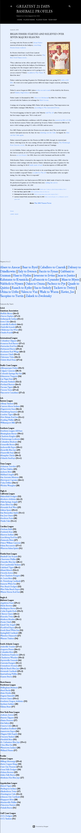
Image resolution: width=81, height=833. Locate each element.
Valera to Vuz (29, 292)
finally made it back (36, 165)
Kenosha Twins (7, 616)
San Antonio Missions (10, 477)
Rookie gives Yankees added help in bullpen (51, 189)
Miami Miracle (6, 570)
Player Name (28, 20)
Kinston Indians (7, 534)
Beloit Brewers (6, 605)
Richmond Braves (8, 348)
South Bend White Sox (10, 630)
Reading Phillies (7, 419)
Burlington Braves (8, 608)
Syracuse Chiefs (7, 354)
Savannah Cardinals (9, 671)
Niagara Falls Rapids (9, 734)
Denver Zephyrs (7, 316)
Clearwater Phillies (8, 559)
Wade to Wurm (49, 292)
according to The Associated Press (46, 108)
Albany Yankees (7, 403)
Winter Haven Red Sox (10, 592)
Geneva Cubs (6, 725)
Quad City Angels (8, 624)
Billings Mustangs (8, 761)
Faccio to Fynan (48, 271)
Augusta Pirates (7, 649)
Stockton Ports (7, 518)
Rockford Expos (7, 627)
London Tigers (7, 414)
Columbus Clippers (9, 340)
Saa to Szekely (42, 288)
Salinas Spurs (6, 510)
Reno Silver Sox (7, 504)
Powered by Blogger (40, 826)
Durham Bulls (6, 529)
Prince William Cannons (11, 542)
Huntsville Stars (7, 452)
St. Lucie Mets (6, 578)
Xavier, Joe (67, 292)
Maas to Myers (70, 279)
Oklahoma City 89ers (9, 329)
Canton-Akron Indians (10, 406)
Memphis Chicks (8, 455)
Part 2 (64, 189)
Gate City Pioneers (8, 766)
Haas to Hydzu (22, 275)
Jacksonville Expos (8, 447)
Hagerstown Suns (8, 409)
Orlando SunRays (8, 458)
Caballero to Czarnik (53, 267)
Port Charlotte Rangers (10, 575)
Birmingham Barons (9, 433)
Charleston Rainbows (10, 654)
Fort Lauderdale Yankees (11, 564)
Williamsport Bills (7, 422)
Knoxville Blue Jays (8, 450)
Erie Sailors (5, 723)
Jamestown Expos (8, 731)
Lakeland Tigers (7, 567)
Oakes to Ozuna (35, 284)
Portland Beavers (8, 384)
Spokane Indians (7, 704)
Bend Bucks (6, 690)
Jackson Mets (6, 471)
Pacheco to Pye (56, 284)
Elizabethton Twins (9, 791)
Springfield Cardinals (9, 633)
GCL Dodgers (6, 816)
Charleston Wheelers (9, 657)
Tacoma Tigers (6, 387)
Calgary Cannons (8, 370)
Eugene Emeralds (8, 695)
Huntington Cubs (8, 794)
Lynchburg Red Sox (9, 537)
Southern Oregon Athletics (12, 701)
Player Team (40, 20)
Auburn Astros (7, 714)
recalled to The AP (39, 173)
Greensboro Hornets (9, 665)
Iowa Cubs (5, 321)
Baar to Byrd (30, 267)
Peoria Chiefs (6, 622)
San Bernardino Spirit (9, 512)
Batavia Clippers (7, 717)
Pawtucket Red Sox (9, 346)
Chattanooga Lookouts (10, 439)
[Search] (69, 6)
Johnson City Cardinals (10, 796)
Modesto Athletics (8, 499)
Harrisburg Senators (9, 411)
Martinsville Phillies (9, 802)
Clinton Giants (7, 613)
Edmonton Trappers (9, 376)
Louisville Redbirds (9, 324)
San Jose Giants (7, 515)
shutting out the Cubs (48, 133)
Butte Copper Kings (9, 764)
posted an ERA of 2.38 (63, 120)
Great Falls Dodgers (9, 769)
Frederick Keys (7, 531)
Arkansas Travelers (8, 466)
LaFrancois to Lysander (45, 279)
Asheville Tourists (8, 646)
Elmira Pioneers (7, 720)
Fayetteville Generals (9, 660)
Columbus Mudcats (9, 441)
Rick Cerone (44, 100)
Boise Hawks (6, 693)
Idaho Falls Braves (8, 775)
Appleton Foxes (7, 602)
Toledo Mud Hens (8, 359)
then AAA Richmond (41, 98)
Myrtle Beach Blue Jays (10, 668)
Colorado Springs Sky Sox (11, 373)
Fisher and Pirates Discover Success (40, 191)
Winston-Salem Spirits (9, 548)
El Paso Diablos (7, 469)
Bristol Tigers (6, 785)
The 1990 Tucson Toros (42, 203)
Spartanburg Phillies (9, 673)
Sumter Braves (6, 676)
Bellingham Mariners (9, 687)
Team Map (52, 20)
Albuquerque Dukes (9, 368)
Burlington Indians (8, 788)
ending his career (51, 183)
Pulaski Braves (6, 807)
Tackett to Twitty (64, 288)
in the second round (43, 90)
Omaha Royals (7, 332)
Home (19, 20)
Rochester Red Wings (10, 351)
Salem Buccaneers (8, 545)
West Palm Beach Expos (10, 589)
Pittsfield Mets (7, 739)
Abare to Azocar (10, 267)
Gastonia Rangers (8, 663)
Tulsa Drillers (6, 482)
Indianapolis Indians (9, 318)
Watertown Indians (8, 747)
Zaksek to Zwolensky (39, 296)
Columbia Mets (7, 652)
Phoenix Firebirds (8, 381)
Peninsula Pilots (7, 540)
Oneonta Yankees (8, 736)
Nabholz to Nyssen (11, 284)
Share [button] (12, 211)
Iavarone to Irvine (44, 275)
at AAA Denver (22, 155)
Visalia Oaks (5, 521)
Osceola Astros (7, 572)
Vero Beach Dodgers (8, 586)
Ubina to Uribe (9, 292)
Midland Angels (7, 474)
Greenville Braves (8, 444)
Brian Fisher (38, 43)
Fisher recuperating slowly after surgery (44, 194)
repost (16, 214)
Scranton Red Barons (9, 343)
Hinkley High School (22, 93)
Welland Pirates (6, 750)
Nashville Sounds (8, 327)
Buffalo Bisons (6, 313)
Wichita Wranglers (8, 485)
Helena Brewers (7, 772)
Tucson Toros (6, 389)
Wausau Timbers (7, 638)
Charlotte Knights (8, 436)
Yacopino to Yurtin (12, 296)
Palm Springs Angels (9, 501)
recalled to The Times (35, 73)
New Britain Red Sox (9, 417)
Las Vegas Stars (7, 379)
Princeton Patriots (8, 805)
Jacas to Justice (66, 275)
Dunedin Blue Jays (8, 562)
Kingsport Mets (7, 799)
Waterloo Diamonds (8, 635)
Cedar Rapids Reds (9, 611)
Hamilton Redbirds (9, 728)
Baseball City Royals (9, 556)
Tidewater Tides (7, 357)
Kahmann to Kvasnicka (14, 279)
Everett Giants (6, 698)
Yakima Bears (5, 706)
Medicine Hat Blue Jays (10, 777)
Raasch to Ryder (22, 288)
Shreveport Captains (9, 480)
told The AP (49, 113)
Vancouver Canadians (9, 392)
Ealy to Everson (27, 271)
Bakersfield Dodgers (9, 496)
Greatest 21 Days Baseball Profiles (34, 9)
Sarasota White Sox (8, 583)
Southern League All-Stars (11, 430)
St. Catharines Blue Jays (10, 742)
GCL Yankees (6, 818)
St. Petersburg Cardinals (10, 581)
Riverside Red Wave (9, 507)
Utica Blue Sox (7, 745)
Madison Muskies (8, 619)
